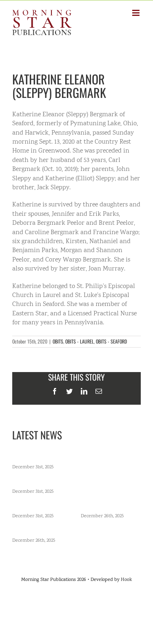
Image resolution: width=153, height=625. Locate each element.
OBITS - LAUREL (79, 341)
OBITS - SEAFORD (111, 341)
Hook (126, 579)
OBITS (58, 341)
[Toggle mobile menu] (136, 13)
